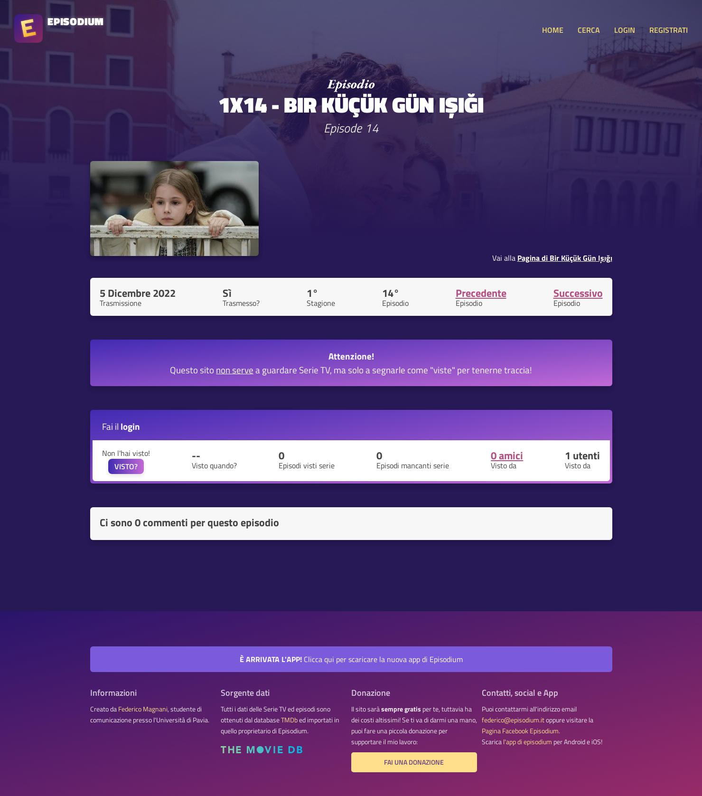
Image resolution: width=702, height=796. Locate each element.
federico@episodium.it (513, 720)
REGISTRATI (668, 30)
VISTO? (126, 466)
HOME (552, 30)
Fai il (121, 426)
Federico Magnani (143, 709)
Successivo (578, 293)
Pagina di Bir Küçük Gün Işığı (564, 258)
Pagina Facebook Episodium (520, 731)
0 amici (507, 455)
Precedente (481, 293)
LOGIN (624, 30)
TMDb (289, 720)
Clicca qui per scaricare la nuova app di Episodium (351, 659)
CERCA (589, 30)
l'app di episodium (527, 742)
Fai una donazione (414, 762)
